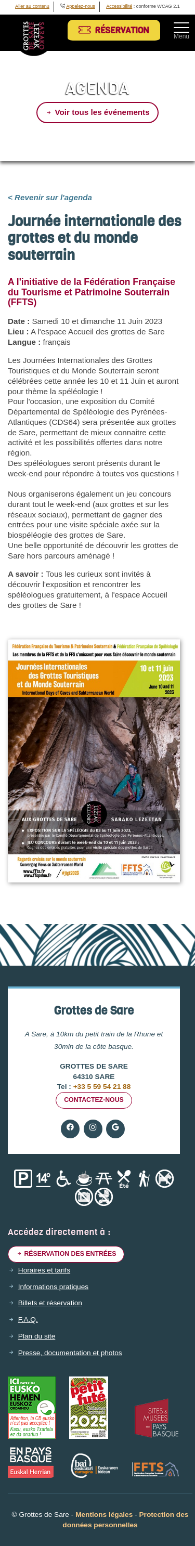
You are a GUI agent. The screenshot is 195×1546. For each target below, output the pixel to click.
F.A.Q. (28, 1319)
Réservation (114, 30)
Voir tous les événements (97, 112)
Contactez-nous (94, 1099)
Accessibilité (119, 6)
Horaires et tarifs (44, 1270)
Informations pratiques (53, 1287)
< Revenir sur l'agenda (50, 197)
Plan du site (36, 1336)
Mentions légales (104, 1514)
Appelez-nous (80, 6)
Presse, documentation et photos (70, 1353)
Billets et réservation (50, 1303)
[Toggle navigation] (181, 27)
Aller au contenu (32, 6)
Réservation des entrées (66, 1253)
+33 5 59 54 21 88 (101, 1086)
